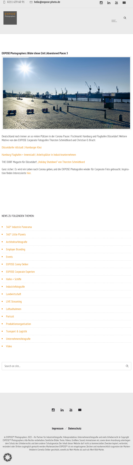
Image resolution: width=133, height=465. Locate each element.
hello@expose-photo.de (47, 2)
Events (9, 257)
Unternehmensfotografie (18, 339)
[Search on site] (66, 366)
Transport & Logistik (16, 331)
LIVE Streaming (14, 301)
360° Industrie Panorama (19, 227)
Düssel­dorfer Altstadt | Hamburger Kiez (22, 147)
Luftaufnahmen (13, 309)
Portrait (10, 316)
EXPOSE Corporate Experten (20, 272)
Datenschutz (74, 428)
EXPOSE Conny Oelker (17, 264)
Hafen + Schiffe (13, 279)
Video (9, 346)
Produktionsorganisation (18, 324)
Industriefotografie (15, 287)
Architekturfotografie (16, 242)
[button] (7, 457)
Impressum (57, 428)
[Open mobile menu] (115, 20)
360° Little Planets (16, 234)
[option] (66, 93)
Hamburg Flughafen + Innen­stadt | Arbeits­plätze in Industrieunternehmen (39, 155)
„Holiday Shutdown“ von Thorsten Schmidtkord (61, 162)
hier (29, 173)
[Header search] (125, 17)
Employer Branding (15, 249)
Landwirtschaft (13, 294)
